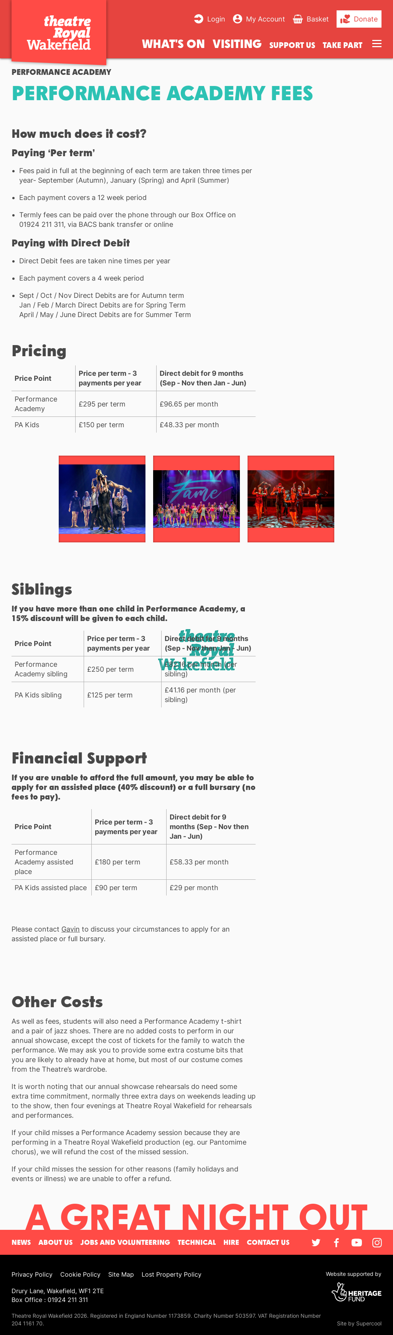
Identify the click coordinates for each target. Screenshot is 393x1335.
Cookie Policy (80, 1274)
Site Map (121, 1274)
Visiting (237, 43)
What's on (173, 43)
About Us (55, 1242)
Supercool (368, 1323)
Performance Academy (61, 72)
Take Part (342, 45)
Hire (231, 1242)
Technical (197, 1242)
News (21, 1242)
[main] (196, 634)
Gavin (70, 929)
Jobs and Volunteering (125, 1242)
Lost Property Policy (171, 1274)
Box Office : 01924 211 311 (50, 1300)
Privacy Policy (32, 1274)
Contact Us (268, 1242)
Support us (292, 45)
